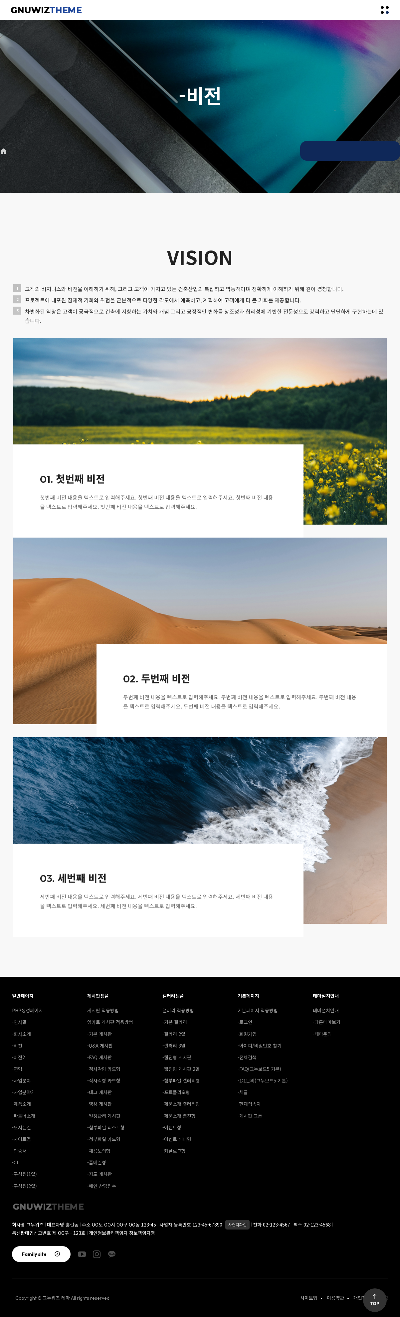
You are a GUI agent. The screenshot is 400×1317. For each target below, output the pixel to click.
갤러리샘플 (173, 995)
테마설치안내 (326, 995)
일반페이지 (23, 995)
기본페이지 (248, 995)
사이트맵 (308, 1297)
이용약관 (335, 1297)
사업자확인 (237, 1225)
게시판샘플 (98, 995)
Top (374, 1300)
